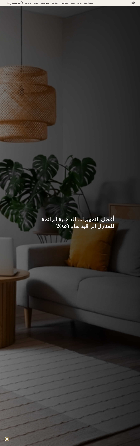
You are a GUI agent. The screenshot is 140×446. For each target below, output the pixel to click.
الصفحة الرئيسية (88, 3)
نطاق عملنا (55, 3)
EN (8, 3)
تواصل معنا (28, 3)
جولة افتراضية (45, 3)
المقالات (36, 3)
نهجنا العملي (64, 3)
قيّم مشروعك (16, 3)
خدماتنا (73, 3)
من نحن (79, 3)
